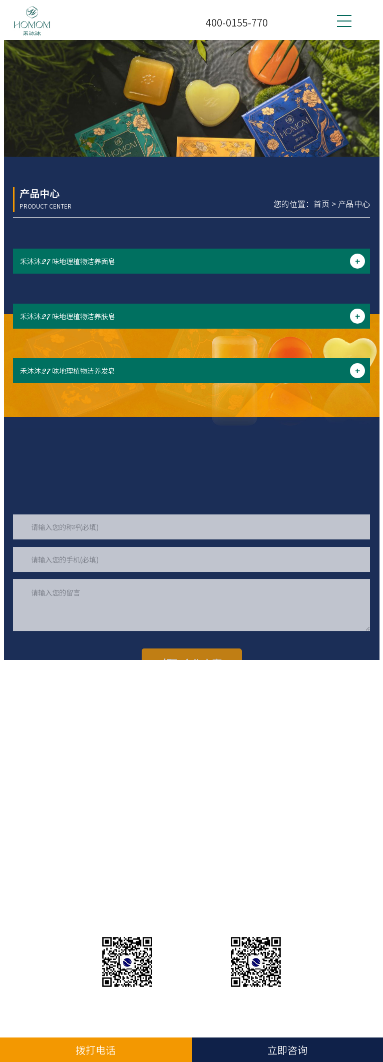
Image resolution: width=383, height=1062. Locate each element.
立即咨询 (287, 1049)
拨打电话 (96, 1049)
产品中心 (354, 204)
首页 (321, 204)
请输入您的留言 (191, 651)
